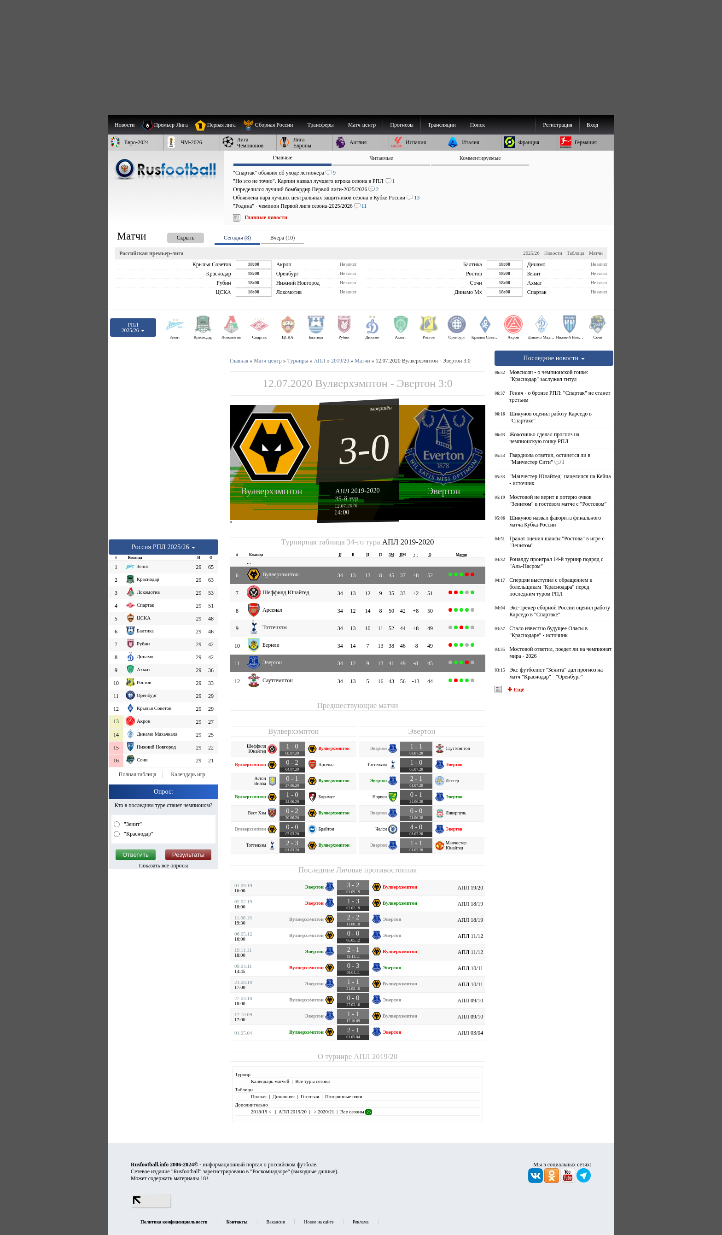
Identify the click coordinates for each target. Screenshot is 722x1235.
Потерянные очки (343, 1096)
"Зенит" (132, 824)
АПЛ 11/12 (470, 936)
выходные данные (314, 1171)
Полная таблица (137, 774)
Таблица (575, 253)
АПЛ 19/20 (470, 887)
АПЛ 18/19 (470, 904)
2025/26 (531, 253)
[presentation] (176, 236)
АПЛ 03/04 (470, 1033)
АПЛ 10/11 (470, 968)
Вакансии (276, 1221)
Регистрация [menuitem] (557, 125)
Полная (259, 1096)
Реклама (361, 1221)
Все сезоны (356, 1111)
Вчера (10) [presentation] (282, 237)
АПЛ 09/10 (470, 1000)
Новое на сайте (318, 1221)
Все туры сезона (312, 1081)
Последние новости (554, 358)
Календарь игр (188, 774)
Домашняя (284, 1096)
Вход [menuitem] (592, 125)
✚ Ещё (515, 689)
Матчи (596, 253)
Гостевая (310, 1096)
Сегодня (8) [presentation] (237, 237)
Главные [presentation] (282, 157)
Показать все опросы (163, 865)
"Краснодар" (137, 834)
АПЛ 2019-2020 (357, 490)
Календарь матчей (270, 1081)
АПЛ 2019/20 (375, 1056)
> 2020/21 (323, 1111)
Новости (553, 253)
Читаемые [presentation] (381, 158)
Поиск (477, 125)
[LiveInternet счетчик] (151, 1206)
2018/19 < (262, 1111)
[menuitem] (271, 125)
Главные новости (266, 217)
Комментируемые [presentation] (480, 158)
